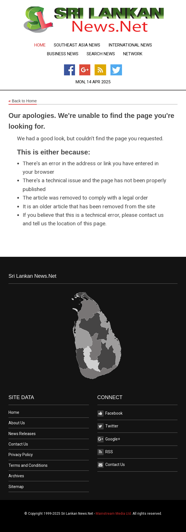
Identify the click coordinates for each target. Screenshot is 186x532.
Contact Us (18, 444)
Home (40, 45)
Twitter (107, 426)
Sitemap (16, 486)
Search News (101, 54)
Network (132, 54)
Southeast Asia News (77, 45)
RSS (105, 452)
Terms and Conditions (28, 465)
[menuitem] (40, 45)
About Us (16, 423)
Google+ (108, 439)
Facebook (110, 413)
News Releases (22, 433)
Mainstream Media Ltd (113, 514)
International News (130, 45)
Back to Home (22, 101)
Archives (16, 476)
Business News (62, 54)
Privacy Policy (20, 454)
